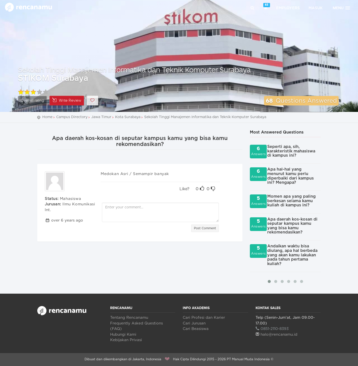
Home (47, 117)
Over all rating (32, 100)
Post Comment (205, 228)
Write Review (66, 100)
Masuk (316, 8)
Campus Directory (72, 117)
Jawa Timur (101, 117)
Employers (288, 8)
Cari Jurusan (194, 323)
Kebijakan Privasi (126, 340)
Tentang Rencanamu (129, 318)
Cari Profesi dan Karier (204, 318)
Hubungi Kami (123, 334)
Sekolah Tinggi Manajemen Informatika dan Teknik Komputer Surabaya (134, 69)
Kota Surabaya (127, 117)
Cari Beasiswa (196, 329)
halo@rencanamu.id (276, 334)
